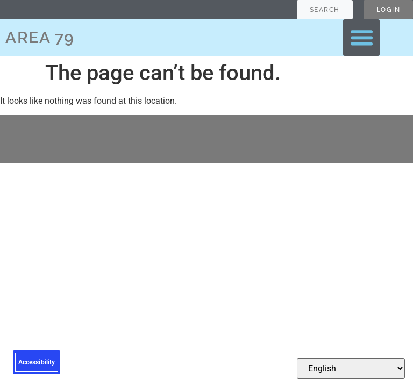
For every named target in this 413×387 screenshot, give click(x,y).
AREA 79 (40, 37)
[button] (361, 37)
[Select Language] (351, 368)
